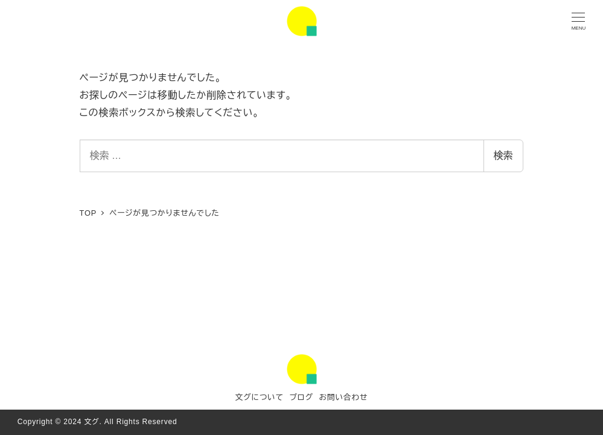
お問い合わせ (343, 397)
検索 (503, 155)
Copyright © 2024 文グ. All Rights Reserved (97, 421)
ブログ (301, 397)
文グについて (259, 397)
